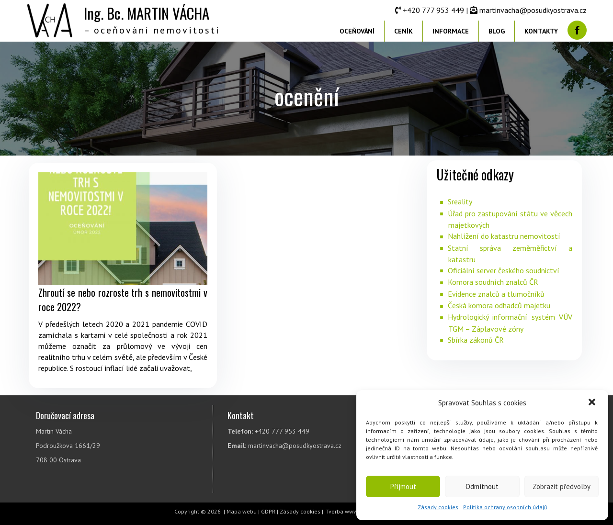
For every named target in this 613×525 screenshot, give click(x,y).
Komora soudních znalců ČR (493, 282)
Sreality (460, 201)
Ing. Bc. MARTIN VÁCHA (146, 13)
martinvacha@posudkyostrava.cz (533, 10)
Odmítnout (482, 486)
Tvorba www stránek (352, 511)
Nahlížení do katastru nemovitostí (504, 236)
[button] (593, 403)
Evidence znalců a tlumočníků (496, 294)
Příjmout (403, 486)
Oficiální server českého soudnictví (503, 270)
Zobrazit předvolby (561, 486)
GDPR (268, 511)
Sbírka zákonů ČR (476, 340)
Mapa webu (242, 511)
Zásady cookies (438, 507)
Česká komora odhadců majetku (499, 305)
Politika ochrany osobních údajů (505, 507)
